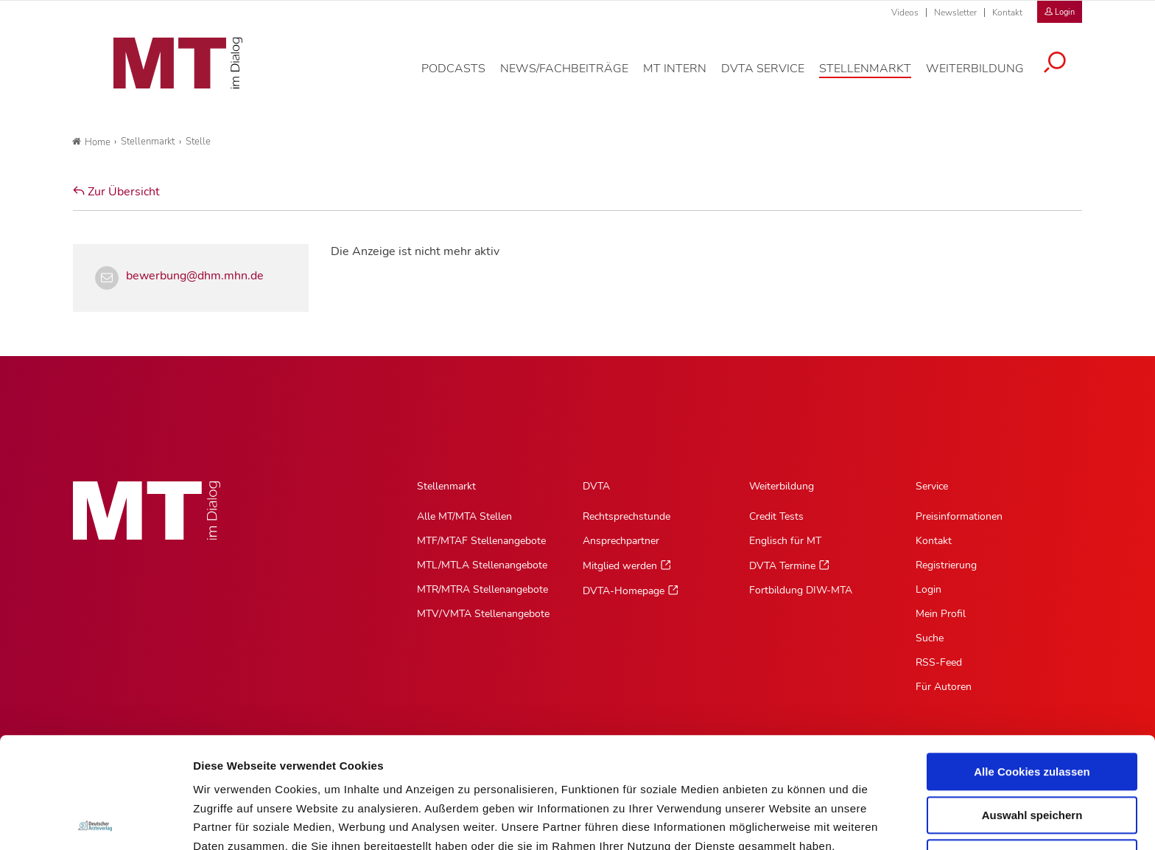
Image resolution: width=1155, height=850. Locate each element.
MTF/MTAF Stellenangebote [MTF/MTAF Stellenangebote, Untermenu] (481, 541)
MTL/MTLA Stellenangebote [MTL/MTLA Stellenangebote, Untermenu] (482, 565)
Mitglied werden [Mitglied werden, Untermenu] (620, 566)
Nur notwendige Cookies (1032, 747)
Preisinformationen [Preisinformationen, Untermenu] (959, 516)
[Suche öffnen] (1066, 71)
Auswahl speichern (1032, 704)
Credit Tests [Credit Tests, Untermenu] (776, 516)
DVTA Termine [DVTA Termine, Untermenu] (782, 566)
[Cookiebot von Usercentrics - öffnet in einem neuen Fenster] (95, 821)
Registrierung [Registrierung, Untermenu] (946, 565)
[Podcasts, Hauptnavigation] (464, 77)
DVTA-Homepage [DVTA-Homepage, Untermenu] (623, 591)
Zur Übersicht (116, 192)
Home (91, 142)
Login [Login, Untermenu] (928, 589)
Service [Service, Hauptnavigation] (932, 486)
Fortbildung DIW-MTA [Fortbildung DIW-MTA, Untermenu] (800, 590)
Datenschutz (228, 773)
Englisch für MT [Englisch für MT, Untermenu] (785, 541)
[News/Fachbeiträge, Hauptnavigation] (575, 77)
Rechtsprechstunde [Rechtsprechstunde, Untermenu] (626, 516)
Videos (905, 12)
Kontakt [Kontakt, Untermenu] (934, 541)
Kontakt (1007, 12)
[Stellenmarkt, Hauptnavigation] (876, 77)
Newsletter (955, 12)
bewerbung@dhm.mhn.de (195, 276)
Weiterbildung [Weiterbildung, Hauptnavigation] (781, 486)
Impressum (304, 773)
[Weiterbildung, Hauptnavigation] (986, 77)
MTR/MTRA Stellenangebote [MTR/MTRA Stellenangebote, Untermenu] (482, 589)
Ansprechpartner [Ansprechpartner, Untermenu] (621, 541)
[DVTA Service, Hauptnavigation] (773, 77)
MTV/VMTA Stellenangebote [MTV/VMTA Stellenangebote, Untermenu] (483, 614)
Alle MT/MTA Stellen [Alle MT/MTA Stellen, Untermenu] (464, 516)
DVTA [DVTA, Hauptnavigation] (596, 486)
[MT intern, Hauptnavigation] (685, 77)
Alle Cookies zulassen (1032, 661)
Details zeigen (783, 821)
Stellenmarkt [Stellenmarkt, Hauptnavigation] (446, 486)
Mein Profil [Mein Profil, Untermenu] (941, 614)
